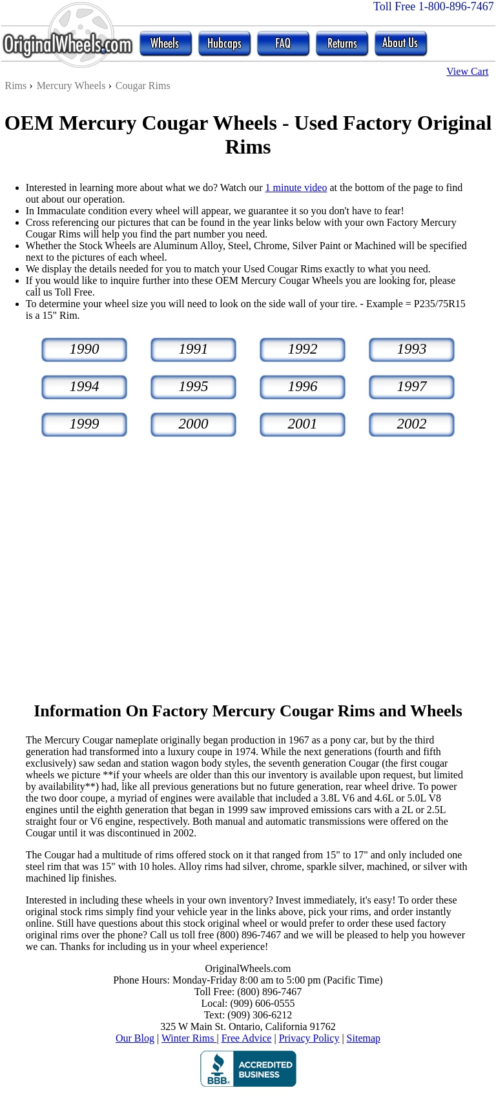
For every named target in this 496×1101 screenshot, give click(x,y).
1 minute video (296, 187)
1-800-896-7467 (456, 6)
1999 (84, 424)
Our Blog (135, 1038)
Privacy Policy (309, 1038)
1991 (194, 349)
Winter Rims (189, 1038)
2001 (303, 424)
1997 (412, 386)
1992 (303, 349)
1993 (412, 349)
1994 (84, 386)
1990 (84, 349)
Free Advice (247, 1038)
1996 (303, 386)
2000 (194, 424)
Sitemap (363, 1038)
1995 (194, 386)
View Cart (467, 71)
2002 (412, 424)
